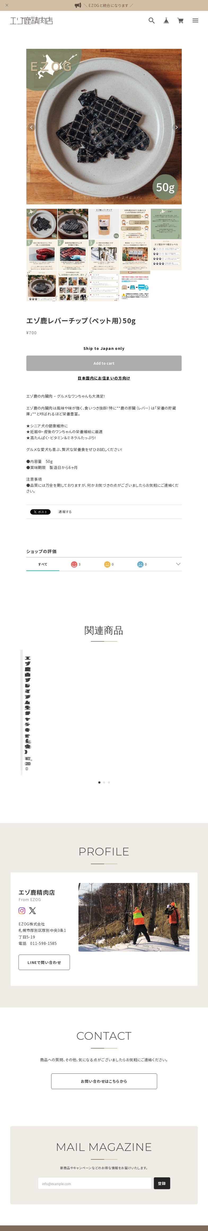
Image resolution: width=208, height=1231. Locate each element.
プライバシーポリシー (70, 1217)
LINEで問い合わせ (44, 920)
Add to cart (104, 363)
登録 (162, 1151)
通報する (65, 511)
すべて (42, 564)
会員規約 (146, 1217)
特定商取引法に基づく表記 (113, 1217)
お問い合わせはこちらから (104, 1049)
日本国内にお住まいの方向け (104, 378)
